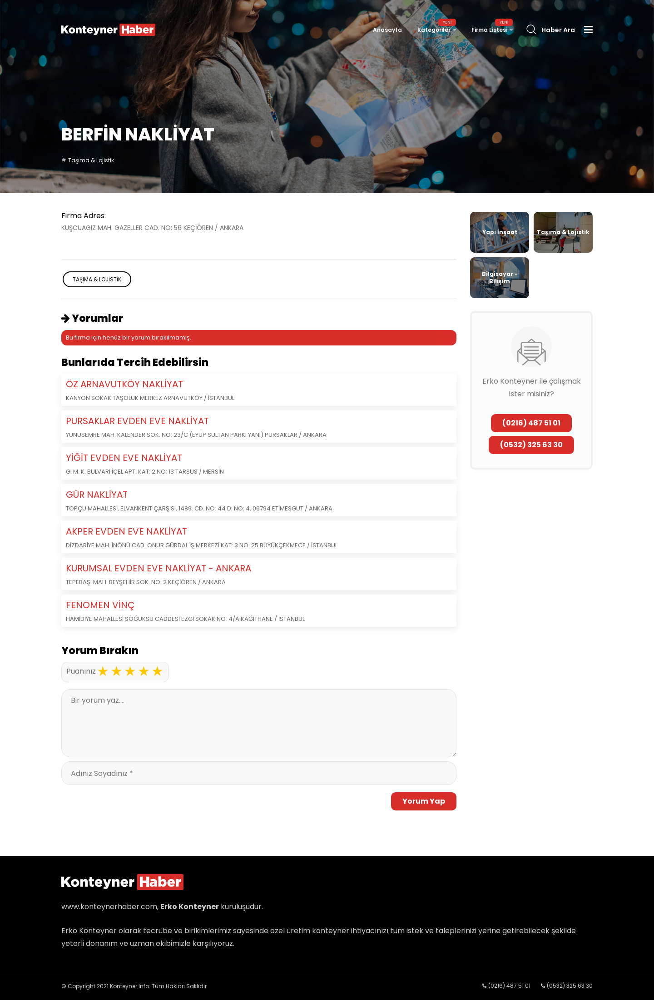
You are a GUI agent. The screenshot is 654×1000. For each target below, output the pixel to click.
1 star (102, 671)
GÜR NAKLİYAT (97, 494)
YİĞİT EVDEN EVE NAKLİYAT (124, 457)
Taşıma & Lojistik (91, 160)
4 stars (143, 671)
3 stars (130, 671)
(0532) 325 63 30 (531, 445)
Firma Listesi (489, 30)
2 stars (116, 671)
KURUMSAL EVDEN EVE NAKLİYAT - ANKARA (158, 568)
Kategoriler (434, 30)
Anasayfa (387, 30)
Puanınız (81, 671)
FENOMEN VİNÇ (100, 605)
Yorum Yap (423, 801)
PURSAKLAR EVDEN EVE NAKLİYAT (137, 421)
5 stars (157, 671)
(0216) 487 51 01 (531, 423)
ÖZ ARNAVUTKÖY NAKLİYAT (124, 384)
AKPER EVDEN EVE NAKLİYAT (126, 531)
